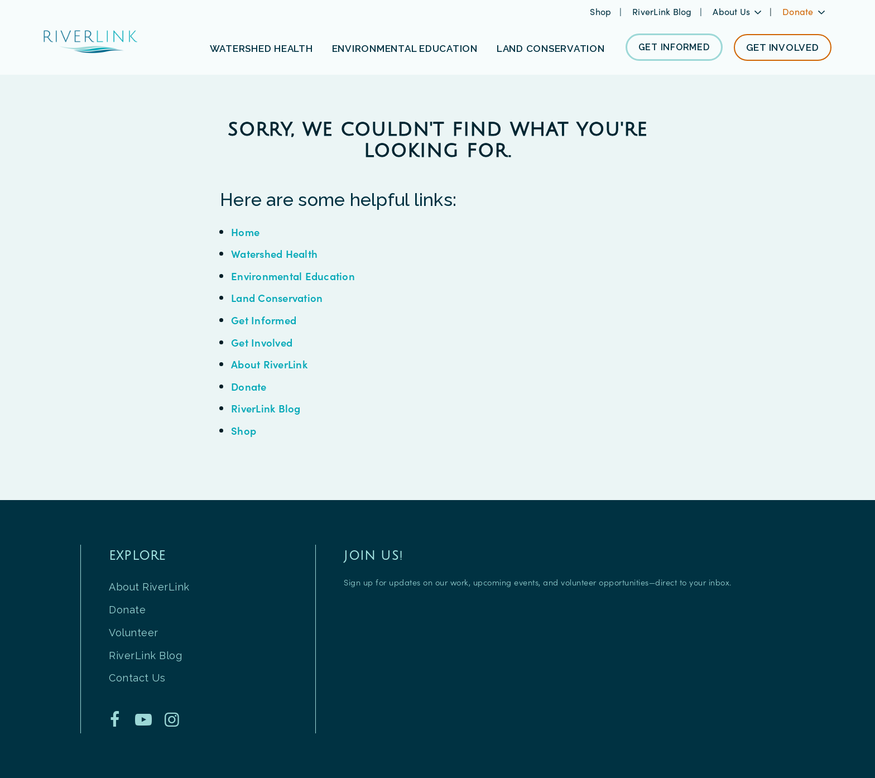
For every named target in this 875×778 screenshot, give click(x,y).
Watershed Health (274, 253)
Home (245, 231)
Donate (249, 386)
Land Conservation (277, 297)
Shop (601, 11)
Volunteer (133, 632)
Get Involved (261, 342)
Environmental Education (293, 275)
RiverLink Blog (663, 11)
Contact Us (137, 678)
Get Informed (263, 320)
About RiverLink (269, 364)
